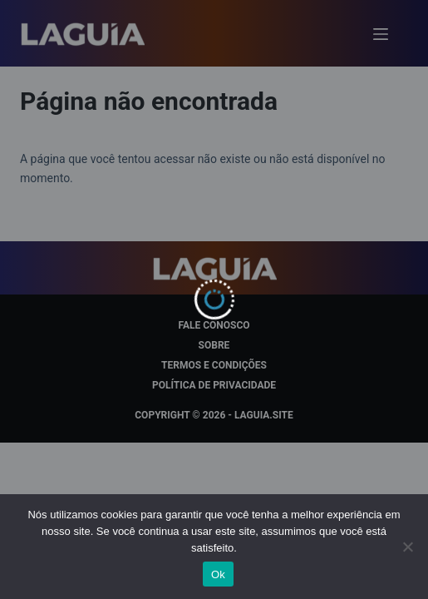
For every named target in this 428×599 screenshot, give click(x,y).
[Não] (407, 546)
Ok (218, 574)
